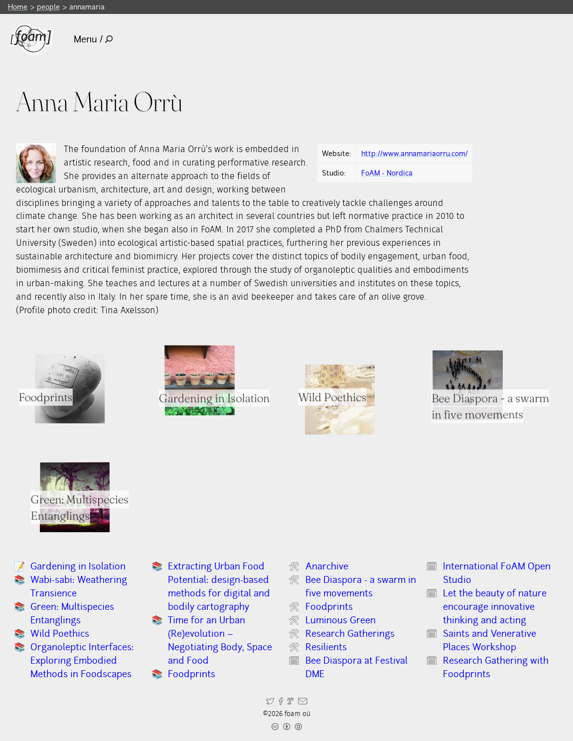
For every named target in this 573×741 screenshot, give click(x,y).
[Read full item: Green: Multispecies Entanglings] (75, 497)
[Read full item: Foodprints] (70, 388)
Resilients (326, 647)
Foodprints (191, 674)
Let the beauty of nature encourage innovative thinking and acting (495, 606)
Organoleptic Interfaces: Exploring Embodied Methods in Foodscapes (82, 660)
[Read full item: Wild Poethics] (340, 399)
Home (17, 6)
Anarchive (326, 566)
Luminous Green (340, 620)
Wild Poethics (59, 633)
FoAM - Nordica (387, 173)
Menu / (93, 39)
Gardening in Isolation (78, 566)
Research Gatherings (350, 633)
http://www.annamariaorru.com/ (414, 153)
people (48, 6)
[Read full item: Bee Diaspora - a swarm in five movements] (467, 385)
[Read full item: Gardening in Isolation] (199, 380)
